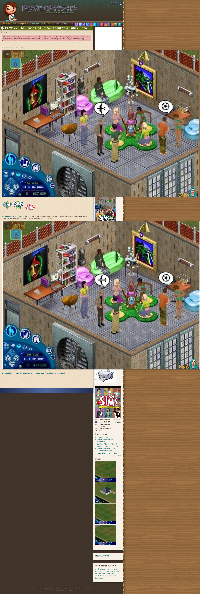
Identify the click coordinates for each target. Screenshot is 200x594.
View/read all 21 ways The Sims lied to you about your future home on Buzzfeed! (33, 373)
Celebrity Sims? (103, 437)
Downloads (36, 23)
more (119, 385)
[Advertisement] (46, 382)
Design (53, 591)
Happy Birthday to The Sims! (107, 453)
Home (6, 23)
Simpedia (23, 23)
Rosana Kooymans (65, 591)
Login (114, 2)
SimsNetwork (37, 7)
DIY (65, 23)
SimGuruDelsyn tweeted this (13, 216)
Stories (48, 23)
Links (71, 23)
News (14, 23)
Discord (57, 23)
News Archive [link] (102, 556)
